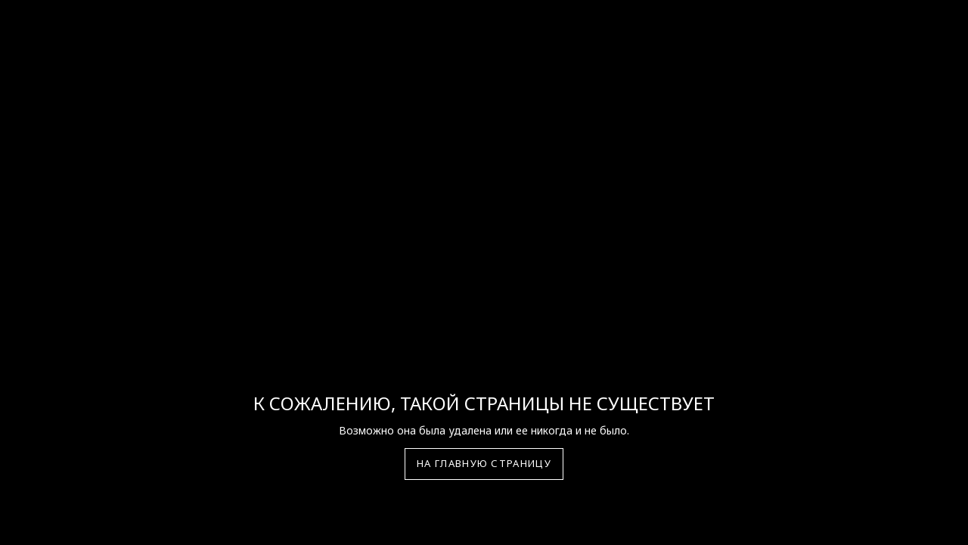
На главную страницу (484, 463)
